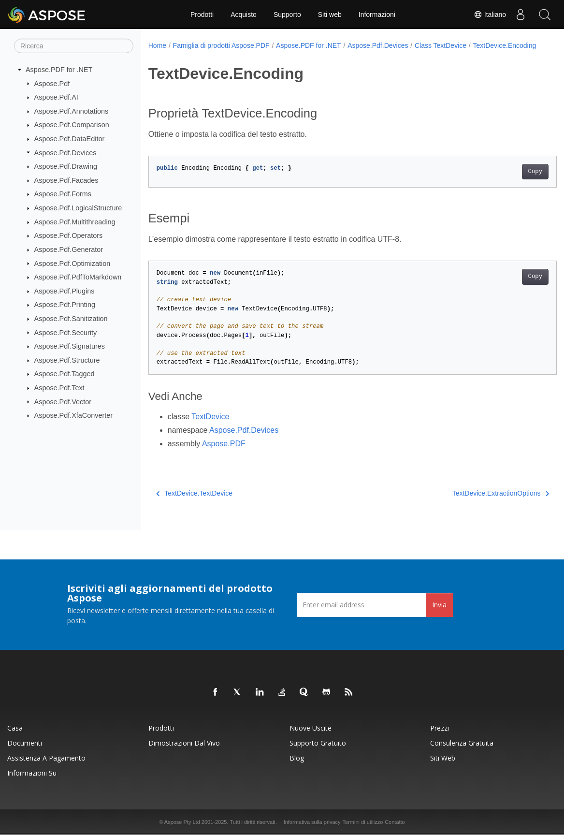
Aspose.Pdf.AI (56, 97)
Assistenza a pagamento (46, 759)
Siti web (330, 14)
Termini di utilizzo (363, 823)
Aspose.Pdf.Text (59, 388)
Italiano (490, 14)
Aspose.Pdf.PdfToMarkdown (78, 277)
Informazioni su (32, 774)
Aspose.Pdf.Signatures (69, 346)
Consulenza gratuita (461, 744)
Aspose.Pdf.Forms (62, 194)
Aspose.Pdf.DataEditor (69, 139)
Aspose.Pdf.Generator (68, 249)
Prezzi (439, 729)
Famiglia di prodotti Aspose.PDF (221, 45)
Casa (15, 729)
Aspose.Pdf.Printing (64, 304)
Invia (439, 606)
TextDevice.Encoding (186, 55)
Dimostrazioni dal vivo (184, 744)
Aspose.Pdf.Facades (66, 180)
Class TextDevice (440, 45)
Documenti (24, 744)
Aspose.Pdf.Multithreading (75, 222)
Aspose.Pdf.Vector (62, 401)
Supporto (287, 14)
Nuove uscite (310, 729)
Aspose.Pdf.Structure (67, 360)
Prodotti (202, 14)
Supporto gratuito (317, 744)
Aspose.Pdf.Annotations (71, 111)
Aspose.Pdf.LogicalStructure (78, 208)
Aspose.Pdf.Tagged (64, 374)
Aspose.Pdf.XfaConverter (73, 415)
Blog (296, 759)
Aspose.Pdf (52, 83)
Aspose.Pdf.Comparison (71, 125)
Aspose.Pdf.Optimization (72, 263)
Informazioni (377, 14)
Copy (507, 181)
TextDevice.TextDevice (194, 503)
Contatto (395, 823)
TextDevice (210, 427)
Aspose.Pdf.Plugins (64, 291)
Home (157, 45)
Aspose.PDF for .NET (59, 69)
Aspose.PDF (224, 454)
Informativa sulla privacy (312, 823)
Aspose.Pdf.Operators (68, 235)
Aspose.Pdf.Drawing (65, 166)
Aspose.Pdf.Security (65, 332)
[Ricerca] (73, 46)
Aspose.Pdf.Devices (65, 152)
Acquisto (244, 14)
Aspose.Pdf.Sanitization (71, 319)
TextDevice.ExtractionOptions (472, 503)
